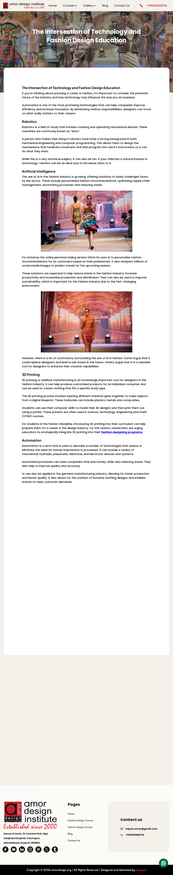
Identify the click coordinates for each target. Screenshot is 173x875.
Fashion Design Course (80, 820)
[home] (23, 6)
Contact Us (122, 5)
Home (53, 5)
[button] (70, 6)
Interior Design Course (80, 827)
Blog (105, 5)
